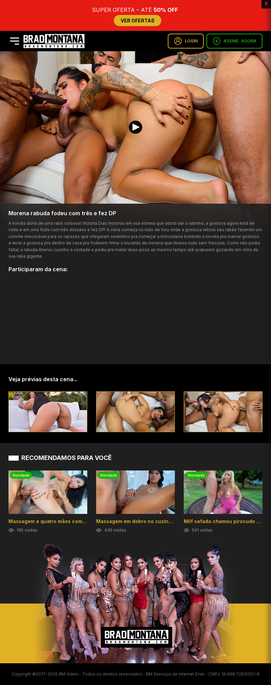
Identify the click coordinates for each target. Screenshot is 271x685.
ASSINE (234, 41)
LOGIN (186, 41)
